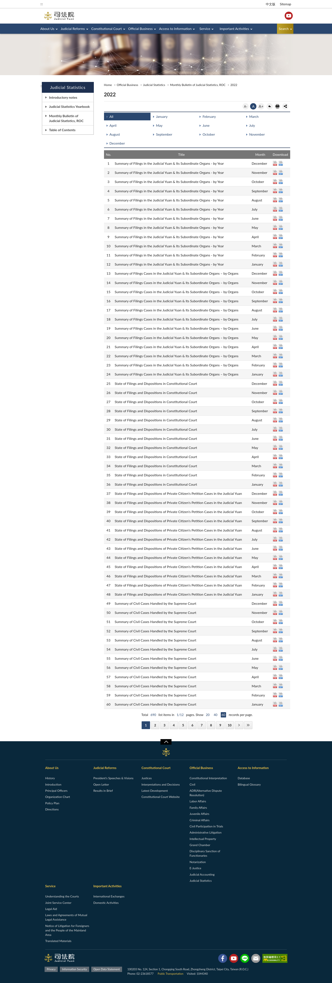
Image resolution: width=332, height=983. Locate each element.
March (254, 116)
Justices (146, 778)
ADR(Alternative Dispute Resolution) (206, 793)
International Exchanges (109, 896)
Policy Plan (52, 803)
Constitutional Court (106, 29)
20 (208, 715)
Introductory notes (63, 97)
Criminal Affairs (200, 820)
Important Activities (234, 29)
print (277, 106)
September (164, 134)
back (269, 106)
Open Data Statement (106, 969)
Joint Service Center (58, 902)
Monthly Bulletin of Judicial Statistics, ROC (66, 118)
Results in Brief (103, 790)
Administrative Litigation (205, 832)
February (209, 116)
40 (215, 715)
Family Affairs (198, 807)
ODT (281, 163)
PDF (275, 163)
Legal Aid (51, 909)
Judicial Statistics (154, 85)
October (209, 134)
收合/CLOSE (166, 742)
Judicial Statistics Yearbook (69, 106)
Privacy (51, 969)
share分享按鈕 (285, 106)
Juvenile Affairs (199, 814)
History (50, 778)
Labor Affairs (198, 801)
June (206, 125)
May (159, 125)
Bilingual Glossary (249, 784)
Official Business (140, 29)
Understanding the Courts (62, 896)
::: (41, 4)
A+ (261, 106)
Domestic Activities (106, 902)
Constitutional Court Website (160, 797)
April (113, 125)
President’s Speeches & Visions (113, 778)
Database (244, 778)
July (252, 125)
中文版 (270, 4)
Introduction (53, 784)
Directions (52, 809)
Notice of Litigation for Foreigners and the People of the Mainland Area (67, 930)
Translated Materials (58, 941)
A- (245, 106)
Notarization (198, 862)
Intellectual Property (203, 839)
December (117, 143)
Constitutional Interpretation (208, 778)
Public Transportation (170, 973)
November (257, 134)
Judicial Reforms (73, 29)
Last (248, 725)
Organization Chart (57, 797)
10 (229, 725)
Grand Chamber (200, 845)
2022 (233, 85)
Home (108, 85)
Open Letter (101, 784)
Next (239, 725)
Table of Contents (62, 130)
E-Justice (195, 868)
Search (284, 29)
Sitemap (285, 4)
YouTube (289, 16)
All (111, 116)
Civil (192, 784)
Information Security (74, 969)
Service (204, 29)
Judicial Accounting (202, 874)
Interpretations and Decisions (160, 784)
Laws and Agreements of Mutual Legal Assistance (66, 917)
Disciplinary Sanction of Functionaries (205, 853)
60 (223, 715)
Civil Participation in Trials (206, 826)
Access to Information (175, 29)
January (161, 116)
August (115, 134)
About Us (47, 29)
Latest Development (154, 790)
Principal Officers (56, 790)
